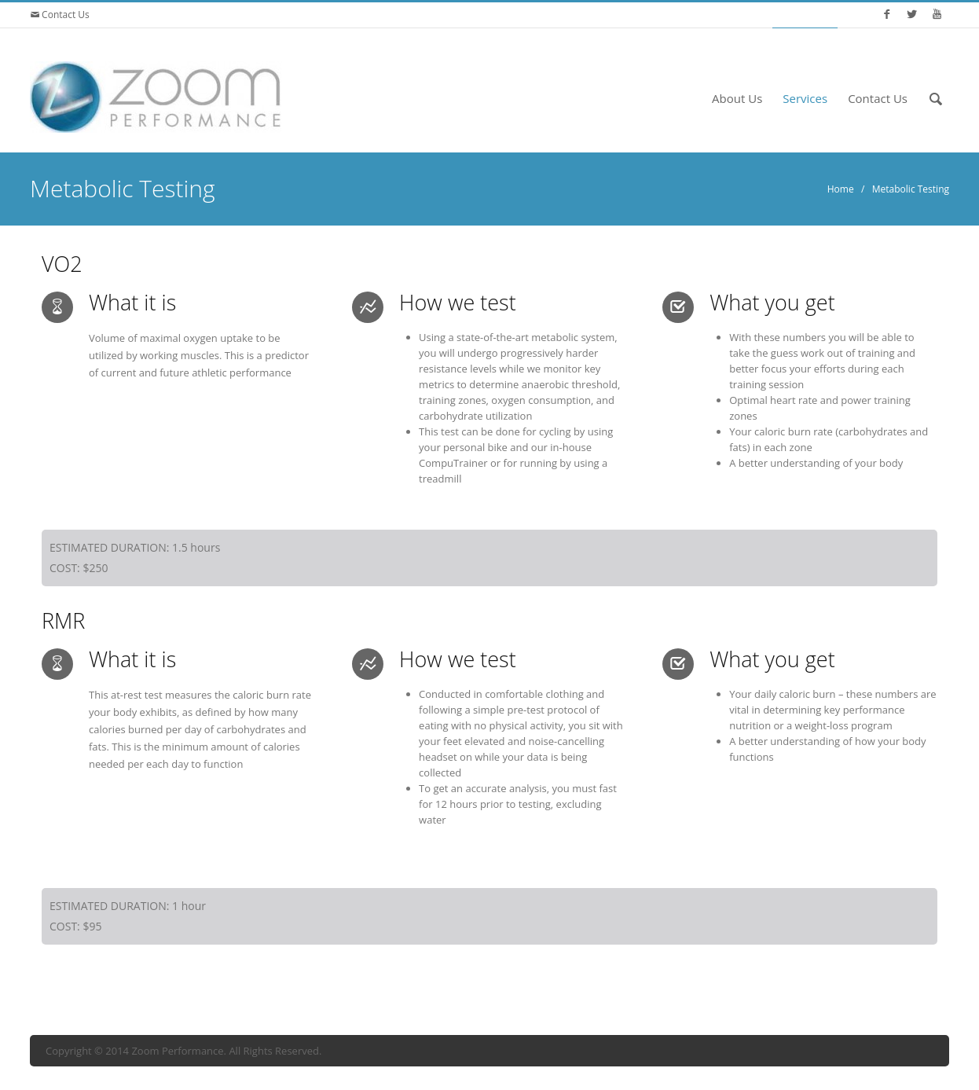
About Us (737, 98)
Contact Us (64, 14)
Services (805, 98)
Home (840, 189)
